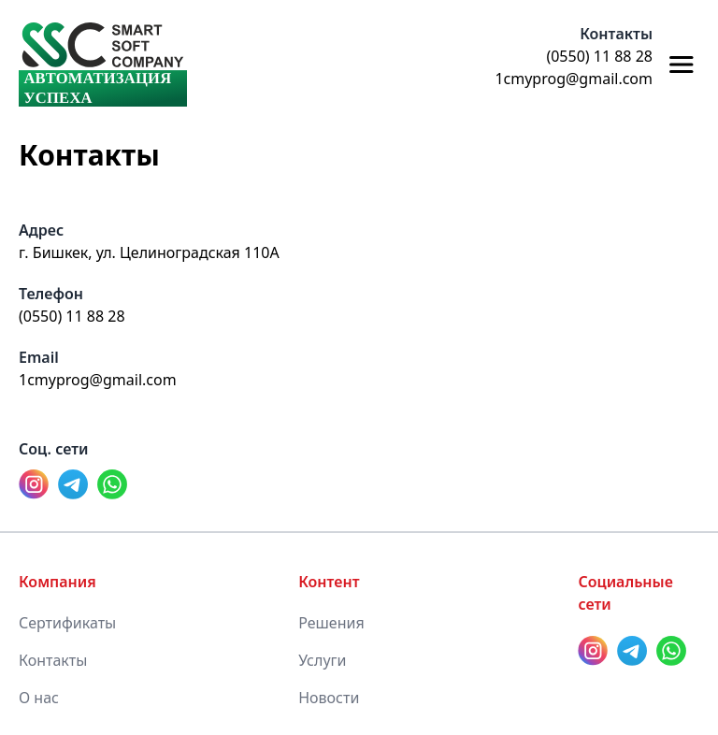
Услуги (322, 660)
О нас (39, 697)
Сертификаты (67, 622)
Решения (331, 622)
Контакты (53, 660)
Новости (328, 697)
